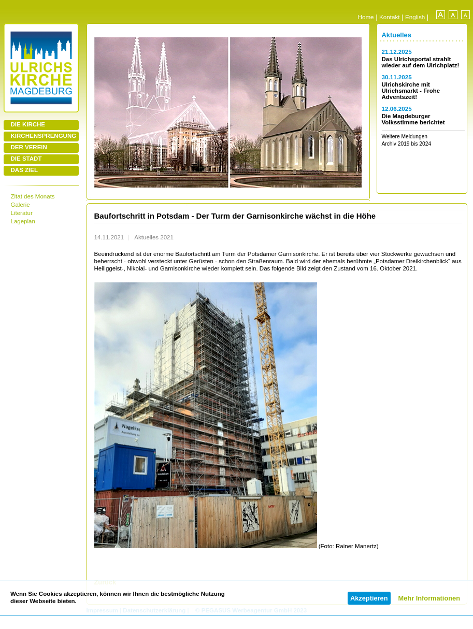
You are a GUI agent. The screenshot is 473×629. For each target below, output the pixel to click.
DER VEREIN (29, 147)
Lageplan (23, 221)
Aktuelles (396, 35)
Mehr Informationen (429, 598)
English (415, 16)
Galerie (20, 205)
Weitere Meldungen (405, 136)
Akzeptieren (369, 598)
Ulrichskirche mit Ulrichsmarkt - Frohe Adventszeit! (411, 90)
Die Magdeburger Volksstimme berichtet (413, 119)
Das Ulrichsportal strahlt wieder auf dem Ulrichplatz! (421, 62)
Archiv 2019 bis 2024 (407, 144)
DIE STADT (26, 158)
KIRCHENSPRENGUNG (44, 136)
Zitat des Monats (33, 196)
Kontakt (389, 16)
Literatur (22, 213)
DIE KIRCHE (28, 124)
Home (366, 16)
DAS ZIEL (24, 170)
